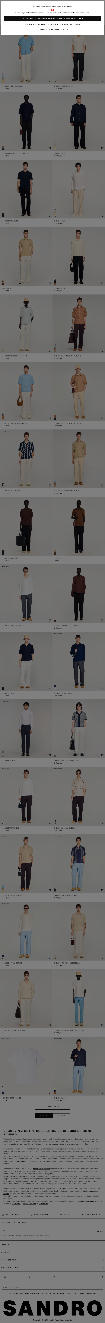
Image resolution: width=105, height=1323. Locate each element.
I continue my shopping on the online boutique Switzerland (52, 24)
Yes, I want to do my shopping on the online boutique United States (52, 18)
